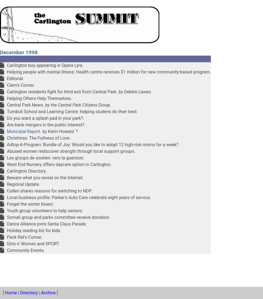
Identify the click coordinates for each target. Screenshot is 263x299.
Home (11, 292)
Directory (29, 292)
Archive (48, 292)
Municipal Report (23, 131)
